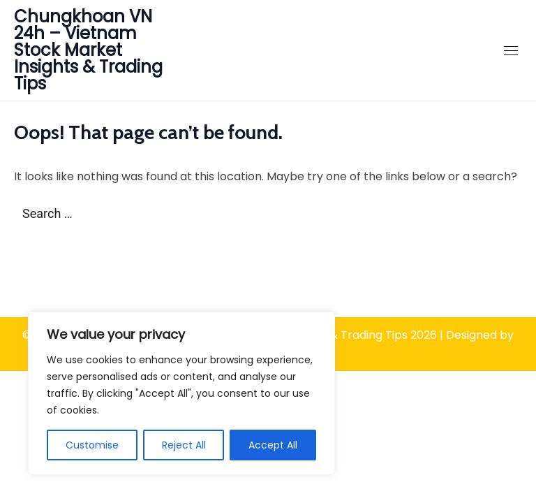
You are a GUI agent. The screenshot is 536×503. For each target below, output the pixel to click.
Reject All (184, 445)
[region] (181, 393)
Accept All (272, 445)
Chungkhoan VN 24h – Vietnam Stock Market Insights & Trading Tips (88, 50)
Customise (92, 445)
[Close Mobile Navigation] (511, 50)
